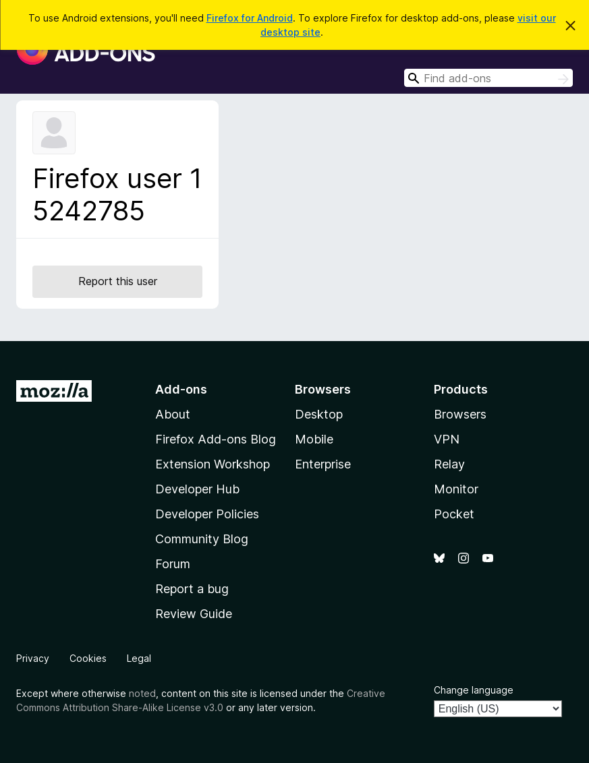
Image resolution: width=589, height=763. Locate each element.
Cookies (88, 658)
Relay (449, 464)
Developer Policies (207, 514)
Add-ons (181, 389)
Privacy (32, 658)
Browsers (460, 414)
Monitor (456, 489)
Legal (139, 658)
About (172, 414)
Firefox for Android (249, 18)
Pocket (454, 514)
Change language (473, 690)
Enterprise (323, 464)
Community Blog (201, 539)
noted (142, 693)
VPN (446, 439)
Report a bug (192, 589)
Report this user (117, 281)
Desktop (319, 414)
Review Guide (193, 614)
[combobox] (488, 78)
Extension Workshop (212, 464)
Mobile (314, 439)
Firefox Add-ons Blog (215, 439)
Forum (172, 564)
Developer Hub (197, 489)
